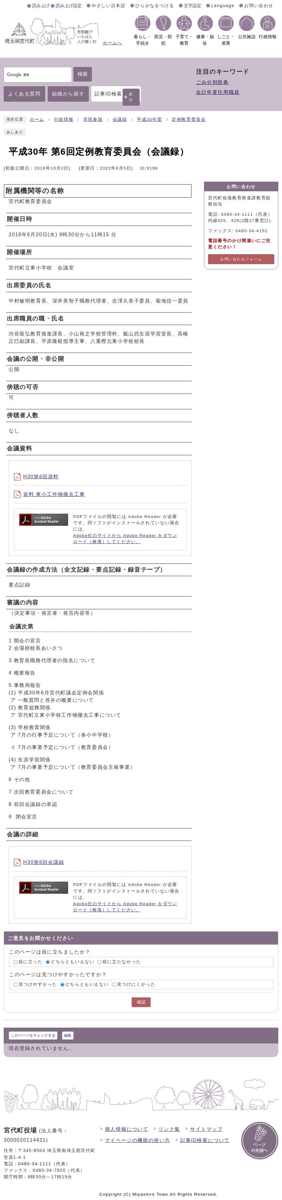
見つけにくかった (136, 984)
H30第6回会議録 (39, 862)
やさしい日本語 (108, 5)
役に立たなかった (121, 962)
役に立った (31, 962)
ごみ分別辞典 (212, 82)
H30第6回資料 (36, 476)
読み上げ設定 (69, 5)
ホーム (37, 119)
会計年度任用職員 (218, 92)
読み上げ (41, 5)
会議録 (120, 119)
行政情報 (63, 119)
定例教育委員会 (189, 119)
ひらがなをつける (154, 5)
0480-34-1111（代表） (44, 1163)
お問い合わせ (258, 5)
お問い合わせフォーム (241, 259)
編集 (68, 1035)
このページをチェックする (33, 1035)
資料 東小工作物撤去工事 (49, 494)
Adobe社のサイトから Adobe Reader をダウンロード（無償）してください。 (125, 538)
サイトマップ (206, 1129)
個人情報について (127, 1129)
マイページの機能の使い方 (137, 1140)
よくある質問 (24, 93)
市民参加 (92, 119)
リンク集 (169, 1129)
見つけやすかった (38, 984)
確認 (141, 1002)
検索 (83, 74)
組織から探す (68, 93)
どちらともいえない (72, 962)
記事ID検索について (205, 1140)
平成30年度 (149, 119)
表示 (131, 96)
